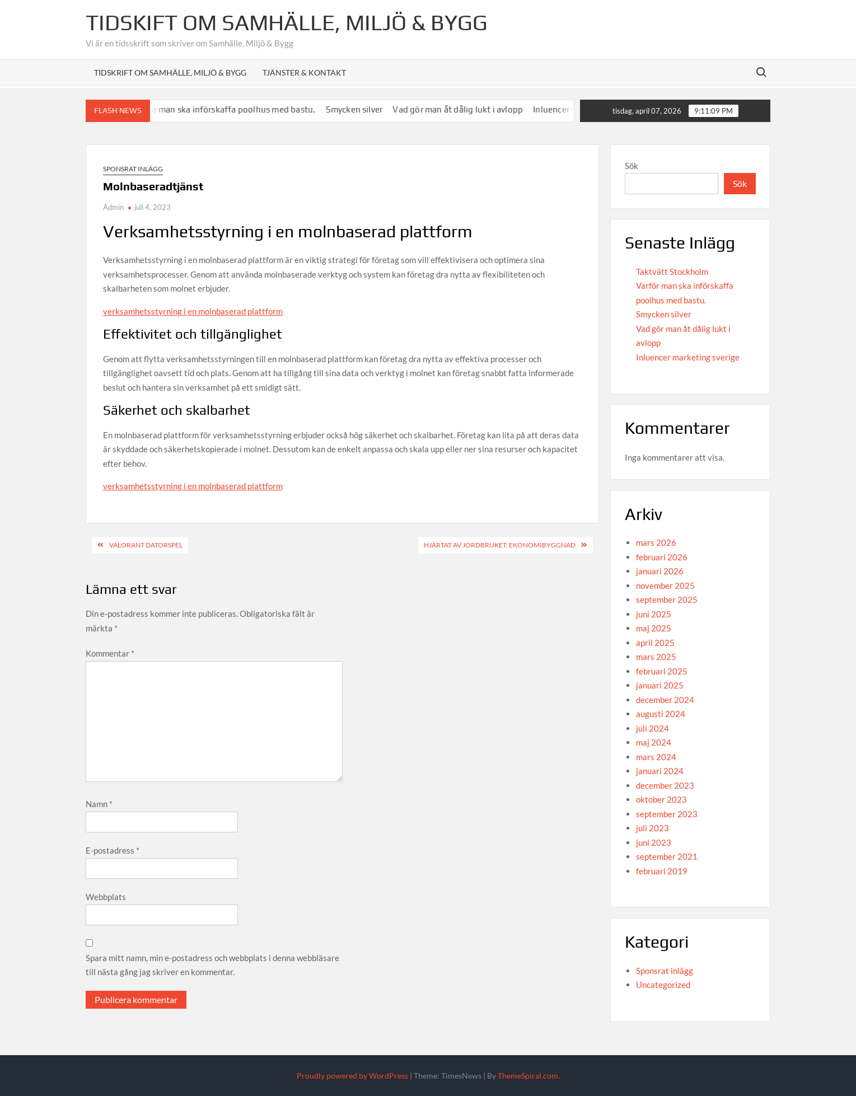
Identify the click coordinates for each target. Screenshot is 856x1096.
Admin (113, 207)
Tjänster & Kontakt (304, 72)
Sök (631, 166)
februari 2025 (661, 671)
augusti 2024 (660, 714)
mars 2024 (656, 757)
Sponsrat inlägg (133, 169)
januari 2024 (660, 771)
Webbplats (106, 897)
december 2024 (665, 700)
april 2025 (655, 643)
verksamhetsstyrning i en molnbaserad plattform (193, 311)
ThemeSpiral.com (528, 1075)
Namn (99, 804)
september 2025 (667, 599)
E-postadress (112, 850)
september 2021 (667, 856)
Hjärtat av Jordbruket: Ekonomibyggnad (500, 545)
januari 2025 (660, 685)
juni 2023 (653, 842)
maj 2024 (653, 742)
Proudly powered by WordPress (352, 1075)
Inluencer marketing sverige (688, 357)
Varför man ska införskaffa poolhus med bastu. (236, 109)
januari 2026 (660, 571)
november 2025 (665, 585)
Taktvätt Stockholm (672, 271)
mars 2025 (656, 657)
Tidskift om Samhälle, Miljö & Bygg (287, 22)
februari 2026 (661, 557)
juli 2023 (652, 828)
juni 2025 (653, 614)
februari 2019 (661, 871)
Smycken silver (366, 109)
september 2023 (667, 814)
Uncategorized (663, 985)
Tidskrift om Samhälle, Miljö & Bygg (170, 72)
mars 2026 (656, 542)
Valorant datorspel (146, 545)
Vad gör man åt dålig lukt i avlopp (469, 109)
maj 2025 (653, 628)
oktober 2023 (661, 799)
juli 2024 (652, 728)
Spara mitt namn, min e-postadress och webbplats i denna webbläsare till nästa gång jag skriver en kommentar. (212, 965)
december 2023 (665, 785)
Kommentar (110, 653)
